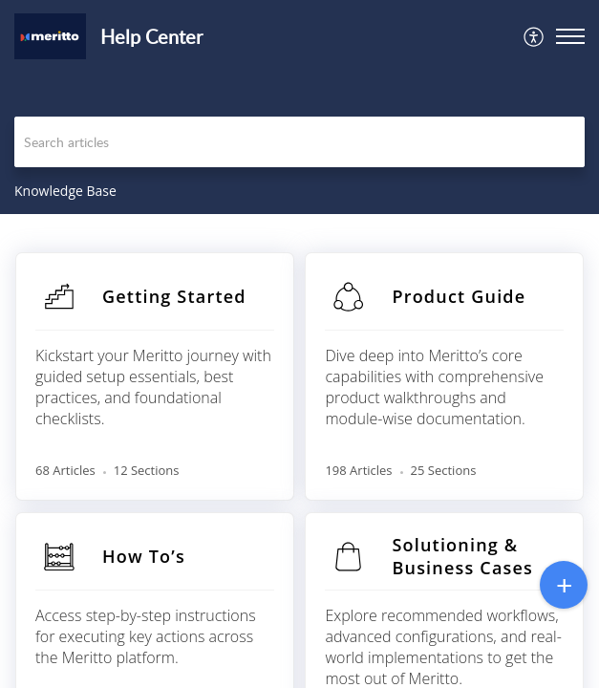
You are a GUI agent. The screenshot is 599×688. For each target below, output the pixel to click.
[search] (299, 142)
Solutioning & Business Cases (462, 556)
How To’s (143, 556)
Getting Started (174, 296)
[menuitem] (534, 36)
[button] (534, 36)
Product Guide (458, 296)
